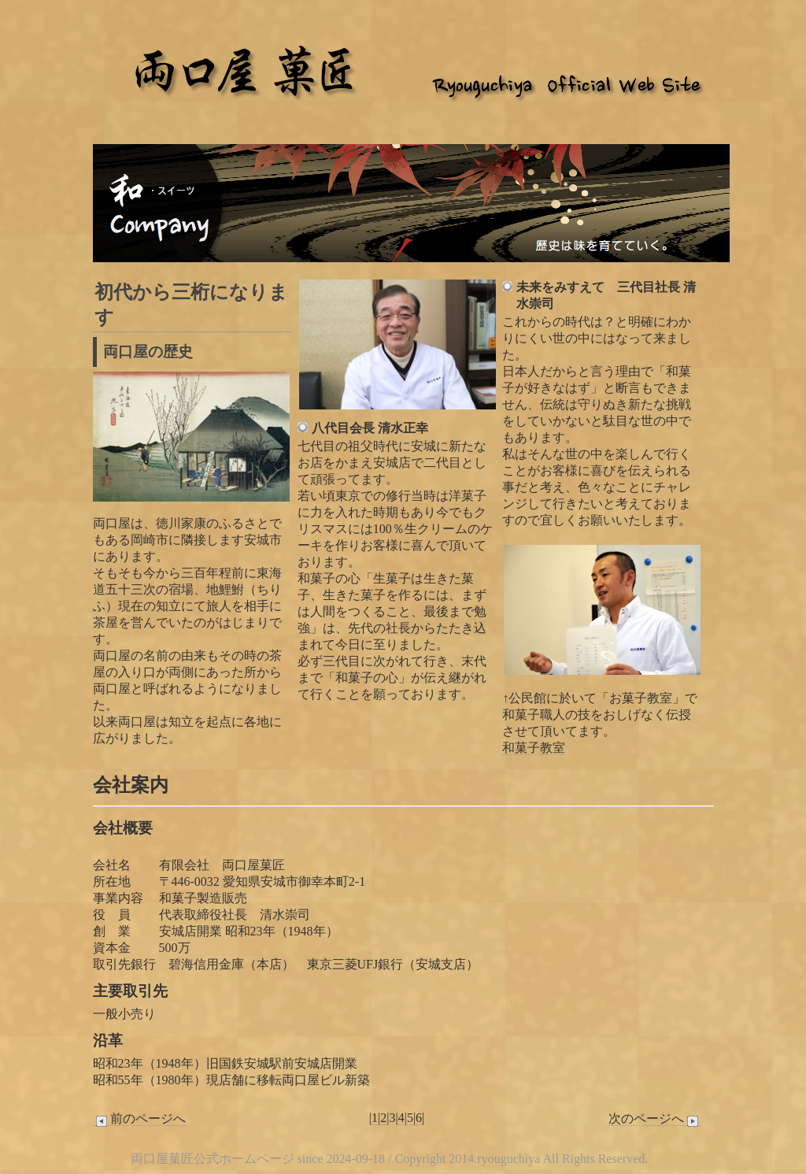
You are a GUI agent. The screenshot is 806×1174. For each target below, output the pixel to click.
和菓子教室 (533, 747)
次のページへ (654, 1119)
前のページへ (139, 1119)
